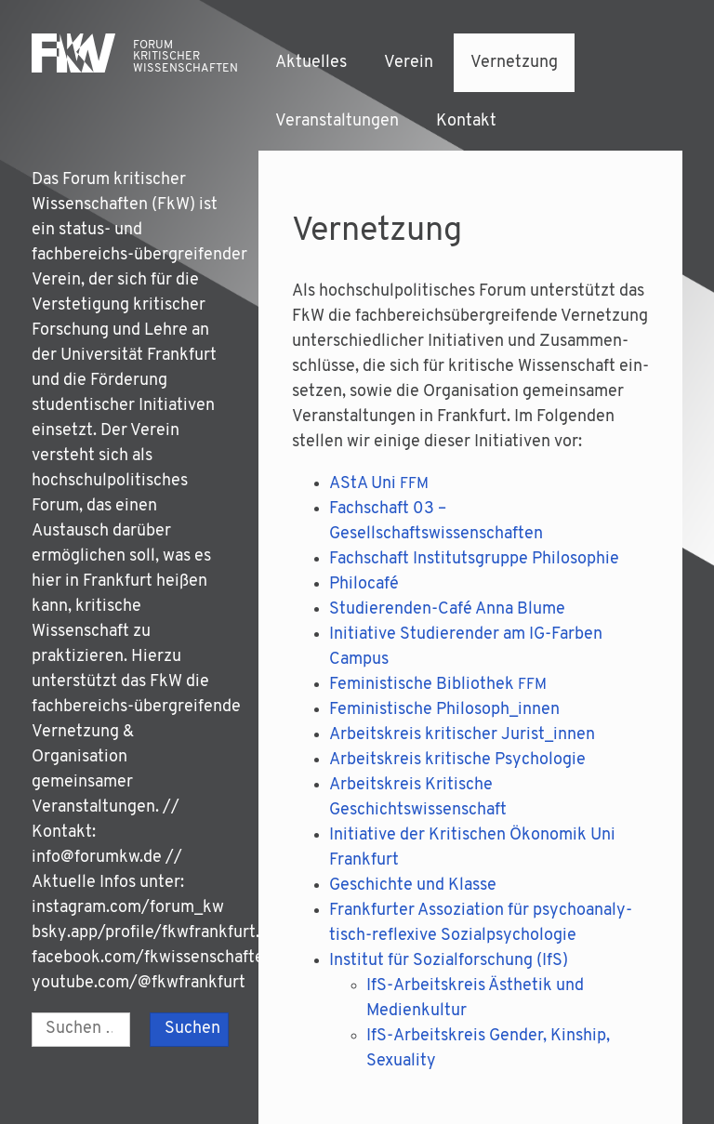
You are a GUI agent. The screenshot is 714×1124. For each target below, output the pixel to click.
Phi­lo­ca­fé (364, 584)
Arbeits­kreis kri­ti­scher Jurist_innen (462, 735)
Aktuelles (311, 63)
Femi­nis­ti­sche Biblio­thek (438, 685)
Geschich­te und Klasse (412, 885)
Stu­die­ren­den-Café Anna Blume (447, 609)
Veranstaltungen (337, 121)
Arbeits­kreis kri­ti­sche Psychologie (457, 760)
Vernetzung (514, 63)
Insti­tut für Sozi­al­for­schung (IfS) (448, 961)
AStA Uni (379, 484)
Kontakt (466, 121)
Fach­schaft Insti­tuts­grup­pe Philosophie (476, 559)
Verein (408, 63)
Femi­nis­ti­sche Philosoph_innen (444, 710)
